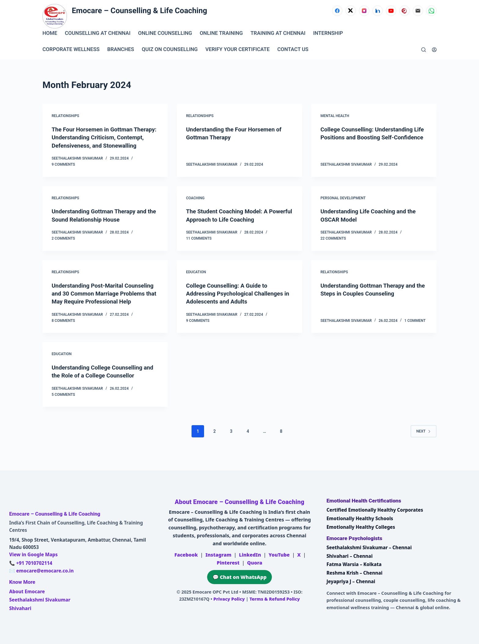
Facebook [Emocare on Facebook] (186, 554)
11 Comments (199, 246)
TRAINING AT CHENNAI (277, 33)
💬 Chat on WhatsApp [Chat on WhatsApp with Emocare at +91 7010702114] (240, 577)
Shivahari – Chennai (350, 556)
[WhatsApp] (431, 11)
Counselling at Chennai (97, 33)
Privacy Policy (229, 599)
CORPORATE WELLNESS (71, 49)
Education (196, 279)
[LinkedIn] (377, 11)
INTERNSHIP (328, 33)
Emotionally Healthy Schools (360, 518)
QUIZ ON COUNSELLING (170, 49)
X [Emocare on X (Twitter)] (299, 554)
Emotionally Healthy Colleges (361, 527)
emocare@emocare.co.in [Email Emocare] (45, 571)
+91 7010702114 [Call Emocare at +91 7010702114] (34, 563)
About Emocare (27, 591)
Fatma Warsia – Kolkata (354, 564)
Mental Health (334, 116)
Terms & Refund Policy (275, 599)
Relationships (65, 116)
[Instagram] (364, 11)
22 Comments (333, 246)
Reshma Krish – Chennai (354, 573)
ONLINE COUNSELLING (165, 33)
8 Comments (63, 335)
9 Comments (63, 172)
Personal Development (343, 205)
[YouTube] (391, 11)
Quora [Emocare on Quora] (254, 562)
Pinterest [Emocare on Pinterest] (228, 562)
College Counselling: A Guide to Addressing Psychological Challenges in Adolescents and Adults (237, 300)
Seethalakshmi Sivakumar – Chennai (369, 547)
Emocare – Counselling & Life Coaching (139, 10)
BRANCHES (120, 49)
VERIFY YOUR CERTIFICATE (237, 49)
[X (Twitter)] (351, 11)
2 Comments (63, 246)
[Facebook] (337, 11)
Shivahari (20, 608)
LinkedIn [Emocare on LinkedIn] (250, 554)
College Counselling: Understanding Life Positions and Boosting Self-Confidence (369, 137)
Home (49, 33)
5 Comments (63, 409)
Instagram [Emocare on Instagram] (218, 554)
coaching (195, 205)
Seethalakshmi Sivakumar (39, 600)
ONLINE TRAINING (221, 33)
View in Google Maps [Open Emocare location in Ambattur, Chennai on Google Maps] (33, 554)
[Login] (434, 49)
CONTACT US (293, 49)
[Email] (418, 11)
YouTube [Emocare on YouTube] (279, 554)
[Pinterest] (404, 11)
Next (423, 446)
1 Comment (415, 335)
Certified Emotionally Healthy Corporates (375, 510)
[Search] (423, 49)
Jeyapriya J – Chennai (351, 581)
